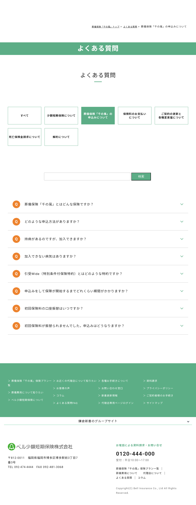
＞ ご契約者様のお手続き (160, 386)
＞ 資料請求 (152, 370)
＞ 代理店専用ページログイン (118, 395)
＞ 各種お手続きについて (115, 370)
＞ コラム (61, 386)
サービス (43, 13)
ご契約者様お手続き (113, 13)
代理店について (152, 465)
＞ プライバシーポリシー (160, 378)
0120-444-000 (144, 14)
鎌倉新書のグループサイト (97, 414)
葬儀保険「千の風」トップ (101, 26)
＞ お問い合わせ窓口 (112, 378)
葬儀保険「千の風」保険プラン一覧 (137, 461)
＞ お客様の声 (63, 378)
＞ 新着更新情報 (110, 386)
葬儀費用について (63, 13)
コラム (96, 13)
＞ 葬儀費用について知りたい (28, 383)
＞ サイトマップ (155, 395)
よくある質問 (83, 13)
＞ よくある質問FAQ (67, 395)
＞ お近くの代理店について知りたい (77, 370)
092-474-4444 (24, 460)
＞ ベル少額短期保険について (28, 391)
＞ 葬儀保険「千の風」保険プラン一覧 (32, 372)
